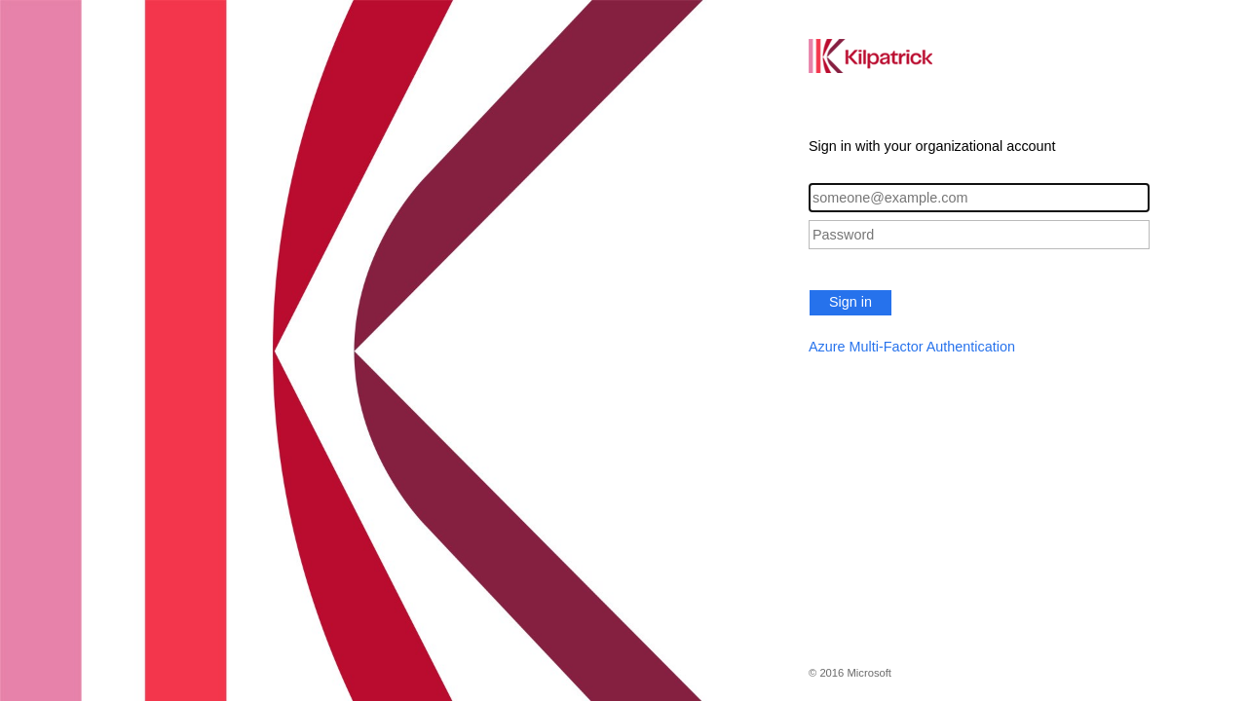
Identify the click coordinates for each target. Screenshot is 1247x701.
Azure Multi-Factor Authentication (912, 346)
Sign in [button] (850, 302)
